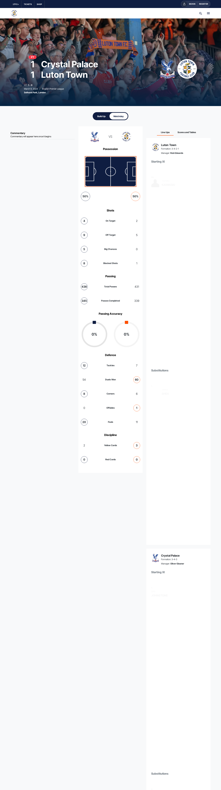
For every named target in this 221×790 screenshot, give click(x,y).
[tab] (101, 116)
